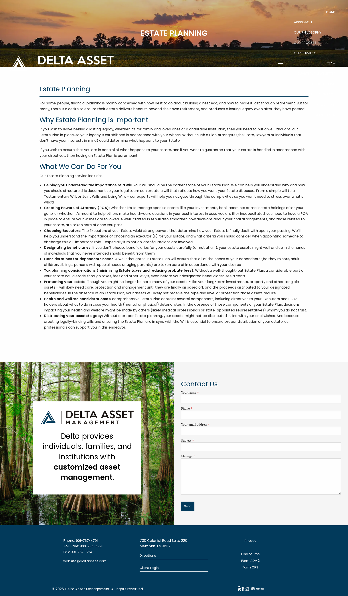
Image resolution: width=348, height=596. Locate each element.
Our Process (305, 42)
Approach (303, 22)
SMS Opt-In (325, 104)
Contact (327, 94)
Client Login (324, 114)
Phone (200, 408)
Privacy (250, 540)
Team (331, 63)
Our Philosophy (307, 32)
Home (330, 11)
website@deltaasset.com (85, 561)
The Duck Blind (322, 84)
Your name (203, 392)
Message (201, 456)
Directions (148, 555)
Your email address (208, 424)
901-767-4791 (87, 540)
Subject (201, 440)
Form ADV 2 (250, 560)
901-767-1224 (81, 552)
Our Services (305, 53)
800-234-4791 (91, 546)
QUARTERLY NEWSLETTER (316, 73)
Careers (305, 94)
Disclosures (250, 554)
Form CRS (250, 567)
